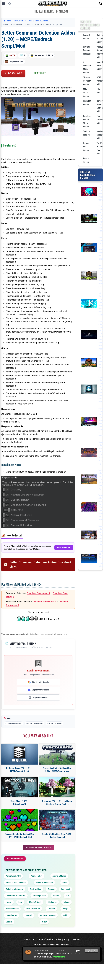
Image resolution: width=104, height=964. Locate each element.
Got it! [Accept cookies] (91, 951)
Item (20, 902)
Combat (51, 889)
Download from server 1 (38, 593)
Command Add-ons (14, 723)
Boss (64, 883)
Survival (28, 915)
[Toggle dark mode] (9, 3)
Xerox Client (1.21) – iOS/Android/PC (19, 802)
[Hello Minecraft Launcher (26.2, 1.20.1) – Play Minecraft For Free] (89, 276)
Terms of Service (45, 939)
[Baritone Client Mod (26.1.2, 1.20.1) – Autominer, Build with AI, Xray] (89, 479)
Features (40, 73)
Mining (66, 902)
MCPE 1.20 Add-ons (35, 723)
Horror (9, 902)
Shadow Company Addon (87, 81)
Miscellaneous (12, 909)
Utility (66, 915)
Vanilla (9, 922)
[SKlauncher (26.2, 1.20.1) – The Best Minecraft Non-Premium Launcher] (89, 304)
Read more (59, 956)
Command (65, 889)
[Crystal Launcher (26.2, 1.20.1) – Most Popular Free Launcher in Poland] (89, 422)
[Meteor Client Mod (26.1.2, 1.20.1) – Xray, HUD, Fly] (89, 453)
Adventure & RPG (13, 876)
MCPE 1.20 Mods (55, 723)
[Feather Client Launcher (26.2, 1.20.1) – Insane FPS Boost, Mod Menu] (89, 335)
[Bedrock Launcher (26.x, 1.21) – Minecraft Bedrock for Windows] (89, 248)
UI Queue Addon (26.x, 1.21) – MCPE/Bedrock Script (19, 769)
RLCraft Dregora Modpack (87, 50)
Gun (67, 896)
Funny (56, 896)
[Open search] (101, 3)
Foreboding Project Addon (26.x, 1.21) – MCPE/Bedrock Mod (57, 769)
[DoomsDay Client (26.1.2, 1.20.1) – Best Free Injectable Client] (89, 536)
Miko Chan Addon (86, 92)
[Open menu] (3, 3)
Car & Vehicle (35, 889)
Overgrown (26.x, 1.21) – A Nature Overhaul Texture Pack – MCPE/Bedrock (57, 803)
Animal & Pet (36, 876)
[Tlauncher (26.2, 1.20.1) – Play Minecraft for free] (89, 192)
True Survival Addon (100, 119)
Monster (51, 909)
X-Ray (44, 922)
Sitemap (76, 939)
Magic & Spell (35, 902)
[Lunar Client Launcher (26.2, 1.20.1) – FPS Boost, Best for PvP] (89, 390)
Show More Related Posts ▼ (38, 847)
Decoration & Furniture (15, 896)
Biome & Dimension (44, 883)
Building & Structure (14, 889)
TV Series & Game (48, 915)
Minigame (52, 902)
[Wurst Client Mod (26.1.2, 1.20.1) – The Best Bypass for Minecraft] (89, 507)
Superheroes (11, 915)
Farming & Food (39, 896)
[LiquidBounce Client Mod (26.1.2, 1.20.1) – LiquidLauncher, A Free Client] (89, 559)
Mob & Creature (33, 909)
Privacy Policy (62, 939)
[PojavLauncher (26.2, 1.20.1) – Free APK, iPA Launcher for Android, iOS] (89, 363)
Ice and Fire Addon (86, 146)
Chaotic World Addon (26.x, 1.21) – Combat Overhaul (57, 835)
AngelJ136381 (16, 61)
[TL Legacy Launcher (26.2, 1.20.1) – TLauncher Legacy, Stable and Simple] (89, 219)
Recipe (66, 909)
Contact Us (29, 939)
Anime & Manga (59, 876)
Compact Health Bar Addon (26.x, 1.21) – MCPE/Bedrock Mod (19, 835)
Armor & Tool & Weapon (16, 883)
